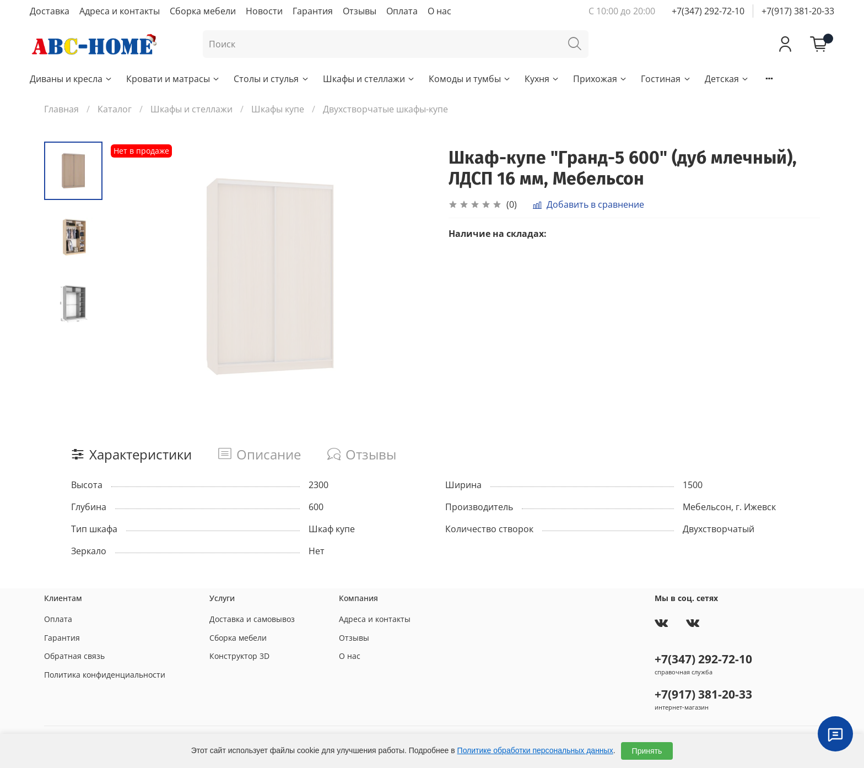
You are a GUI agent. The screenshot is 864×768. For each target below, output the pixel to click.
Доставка (49, 11)
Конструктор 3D (239, 656)
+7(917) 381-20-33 (798, 11)
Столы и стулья (271, 79)
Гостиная (666, 79)
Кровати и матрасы (173, 79)
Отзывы (359, 11)
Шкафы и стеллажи (369, 79)
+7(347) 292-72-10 (708, 11)
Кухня (542, 79)
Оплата (402, 11)
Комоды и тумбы (470, 79)
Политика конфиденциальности (104, 674)
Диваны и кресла (71, 79)
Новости (264, 11)
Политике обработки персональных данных (535, 750)
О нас (439, 11)
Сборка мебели (203, 11)
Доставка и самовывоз (252, 619)
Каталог (115, 109)
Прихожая (600, 79)
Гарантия (313, 11)
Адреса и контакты (119, 11)
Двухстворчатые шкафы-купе (385, 109)
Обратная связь (74, 656)
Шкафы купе (277, 109)
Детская (727, 79)
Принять (647, 751)
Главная (61, 109)
